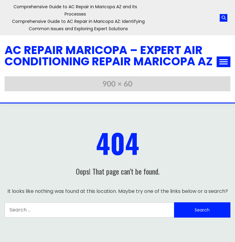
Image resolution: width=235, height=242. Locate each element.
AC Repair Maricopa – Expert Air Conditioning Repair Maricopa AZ (109, 55)
